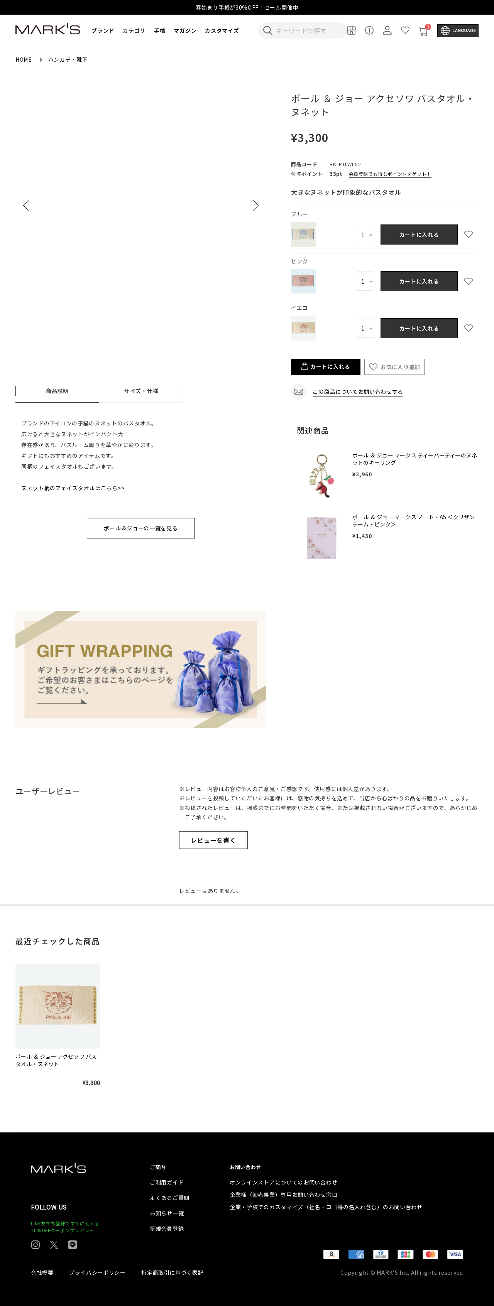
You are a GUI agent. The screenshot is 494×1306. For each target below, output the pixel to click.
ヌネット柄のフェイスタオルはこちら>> (72, 488)
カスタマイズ (222, 30)
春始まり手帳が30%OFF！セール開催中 (247, 7)
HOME (24, 59)
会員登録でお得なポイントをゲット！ (390, 173)
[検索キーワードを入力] (308, 30)
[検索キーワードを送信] (267, 30)
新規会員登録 (167, 1228)
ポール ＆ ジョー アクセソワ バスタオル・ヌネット (56, 1060)
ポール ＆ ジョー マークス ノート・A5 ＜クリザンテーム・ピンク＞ (413, 520)
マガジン (185, 30)
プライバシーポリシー (97, 1272)
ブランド (102, 30)
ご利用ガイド (167, 1182)
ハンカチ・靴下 (68, 59)
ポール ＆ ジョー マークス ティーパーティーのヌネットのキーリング (414, 459)
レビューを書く (213, 840)
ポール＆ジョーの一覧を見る (141, 528)
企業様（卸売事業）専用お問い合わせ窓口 (283, 1194)
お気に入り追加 (400, 367)
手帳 (159, 30)
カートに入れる (419, 234)
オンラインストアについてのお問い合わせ (283, 1182)
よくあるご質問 (169, 1197)
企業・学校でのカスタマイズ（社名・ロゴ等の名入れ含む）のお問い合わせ (326, 1207)
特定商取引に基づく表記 (172, 1272)
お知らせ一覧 (167, 1213)
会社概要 (42, 1272)
